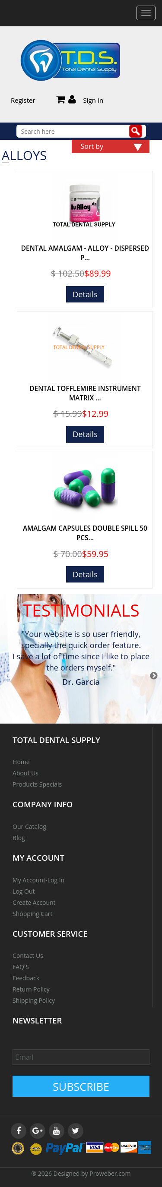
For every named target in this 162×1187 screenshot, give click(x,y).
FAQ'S (21, 967)
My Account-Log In (38, 880)
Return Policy (31, 989)
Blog (19, 838)
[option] (81, 659)
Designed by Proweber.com (92, 1173)
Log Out (24, 891)
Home (21, 762)
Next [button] (153, 676)
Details (85, 294)
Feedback (26, 978)
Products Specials (37, 784)
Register (23, 100)
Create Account (34, 902)
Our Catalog (29, 826)
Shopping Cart (32, 914)
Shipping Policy (34, 1000)
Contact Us (28, 955)
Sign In (93, 100)
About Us (25, 773)
